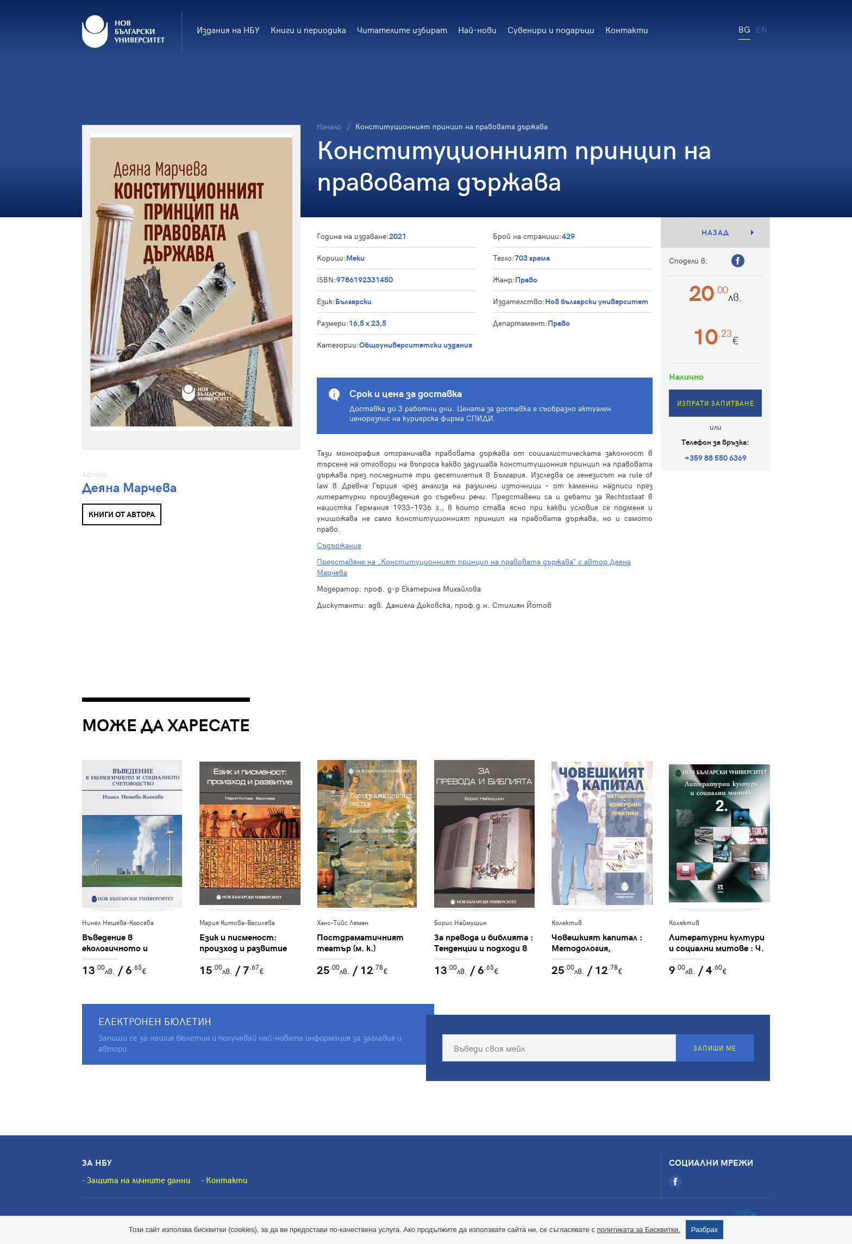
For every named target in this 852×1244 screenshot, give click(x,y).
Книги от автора (122, 514)
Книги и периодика (308, 29)
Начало (329, 126)
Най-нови (477, 29)
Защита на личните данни (138, 1179)
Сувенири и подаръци (551, 29)
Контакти (626, 29)
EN (761, 29)
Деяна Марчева (129, 487)
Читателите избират (402, 29)
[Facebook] (675, 1181)
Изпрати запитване (715, 403)
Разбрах (704, 1230)
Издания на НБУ (228, 29)
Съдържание (339, 545)
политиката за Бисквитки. (638, 1230)
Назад (715, 232)
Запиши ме (714, 1048)
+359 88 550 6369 (716, 458)
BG (744, 29)
